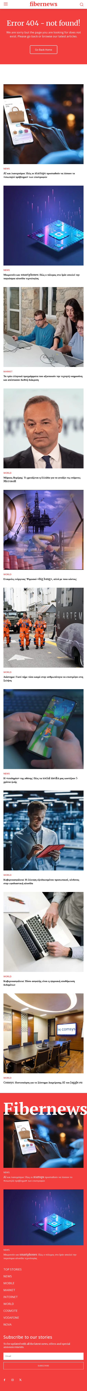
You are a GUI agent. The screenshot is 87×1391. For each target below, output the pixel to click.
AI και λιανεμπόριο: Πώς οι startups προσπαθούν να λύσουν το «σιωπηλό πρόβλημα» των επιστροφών (39, 175)
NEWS (6, 169)
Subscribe (43, 1365)
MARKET (8, 371)
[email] (43, 1356)
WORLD (7, 473)
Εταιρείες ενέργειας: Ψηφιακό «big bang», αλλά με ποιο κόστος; (40, 579)
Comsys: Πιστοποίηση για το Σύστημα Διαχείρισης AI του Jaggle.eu (42, 1082)
